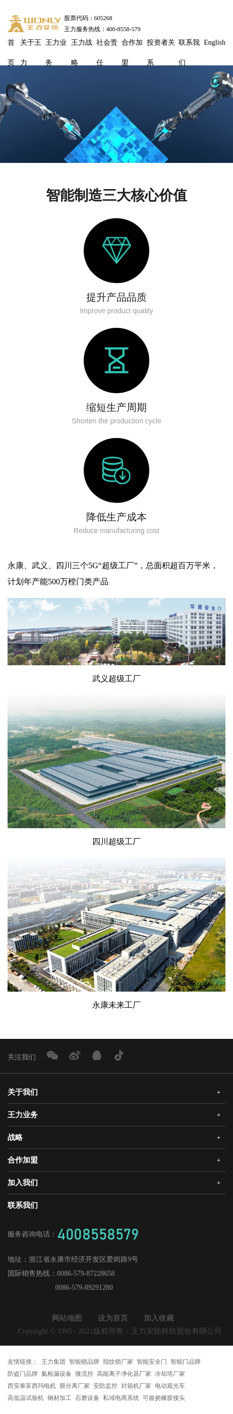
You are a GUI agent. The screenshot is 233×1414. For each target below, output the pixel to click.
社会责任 (107, 46)
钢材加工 (59, 1397)
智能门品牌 (185, 1361)
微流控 (84, 1373)
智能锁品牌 (84, 1361)
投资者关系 (161, 46)
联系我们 (189, 46)
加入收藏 (159, 1318)
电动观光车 (170, 1385)
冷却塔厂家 (170, 1373)
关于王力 (30, 46)
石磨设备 (87, 1397)
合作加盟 (132, 46)
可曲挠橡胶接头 (164, 1397)
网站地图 (67, 1318)
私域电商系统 (121, 1397)
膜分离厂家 (75, 1385)
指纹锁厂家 (118, 1361)
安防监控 (105, 1385)
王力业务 (56, 46)
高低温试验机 (26, 1397)
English (214, 42)
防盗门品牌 (23, 1373)
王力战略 (81, 46)
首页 (11, 46)
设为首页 (113, 1318)
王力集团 (53, 1361)
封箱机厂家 (136, 1385)
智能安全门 (152, 1361)
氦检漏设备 (56, 1373)
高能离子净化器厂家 (124, 1373)
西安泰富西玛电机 (32, 1385)
